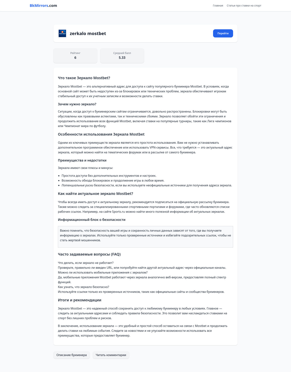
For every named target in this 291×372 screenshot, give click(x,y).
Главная (218, 5)
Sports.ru (118, 212)
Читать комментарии (111, 355)
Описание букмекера (71, 355)
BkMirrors (43, 5)
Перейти (223, 33)
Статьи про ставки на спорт (244, 5)
